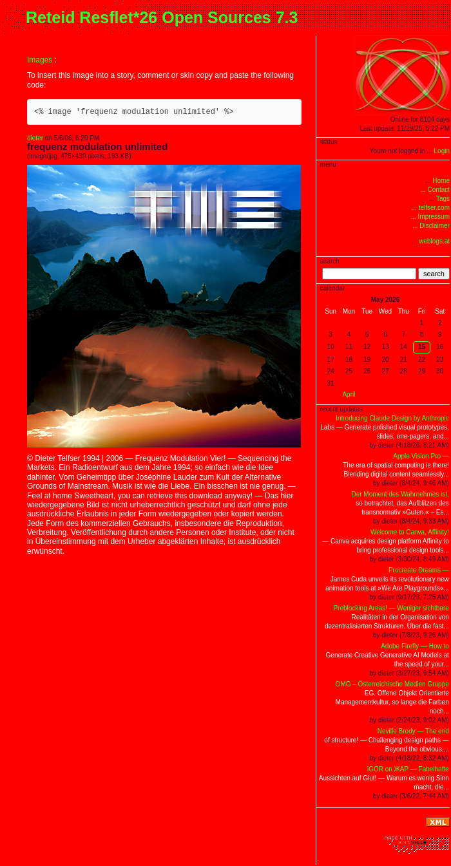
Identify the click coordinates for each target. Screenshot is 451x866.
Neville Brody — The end (413, 731)
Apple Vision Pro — (421, 456)
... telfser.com (431, 207)
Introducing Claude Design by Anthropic (392, 418)
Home (441, 180)
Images (39, 59)
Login (442, 151)
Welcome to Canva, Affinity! (409, 532)
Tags (443, 198)
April (348, 394)
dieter (35, 138)
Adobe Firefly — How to (415, 646)
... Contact (435, 189)
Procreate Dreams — (419, 570)
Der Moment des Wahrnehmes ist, (399, 494)
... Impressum (430, 216)
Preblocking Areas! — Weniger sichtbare (390, 608)
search (434, 274)
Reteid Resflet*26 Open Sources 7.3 (162, 17)
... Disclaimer (431, 225)
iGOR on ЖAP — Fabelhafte (408, 769)
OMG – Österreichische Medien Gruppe (392, 684)
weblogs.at (434, 241)
